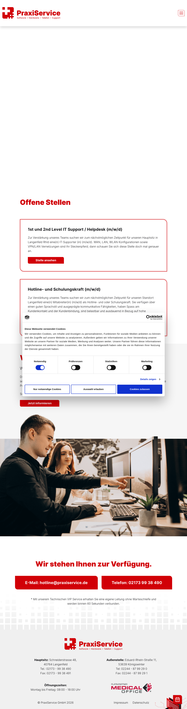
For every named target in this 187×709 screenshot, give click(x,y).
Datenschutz (141, 702)
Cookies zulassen (140, 389)
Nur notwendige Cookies (47, 389)
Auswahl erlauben (93, 389)
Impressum (121, 702)
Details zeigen (148, 379)
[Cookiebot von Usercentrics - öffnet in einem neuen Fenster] (148, 317)
